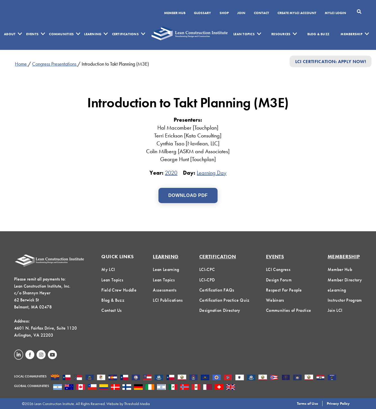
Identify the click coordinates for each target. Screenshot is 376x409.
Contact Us (111, 310)
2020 (171, 172)
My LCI (108, 269)
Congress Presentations (54, 64)
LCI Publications (168, 300)
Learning (92, 34)
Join (241, 13)
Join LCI (335, 310)
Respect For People (284, 290)
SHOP (224, 13)
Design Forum (279, 280)
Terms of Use (307, 403)
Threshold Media (137, 403)
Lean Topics (244, 34)
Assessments (164, 290)
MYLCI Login (335, 13)
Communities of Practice (288, 310)
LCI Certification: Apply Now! (330, 61)
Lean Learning (166, 269)
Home (21, 64)
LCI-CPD (207, 280)
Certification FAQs (216, 290)
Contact (261, 13)
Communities (61, 34)
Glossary (202, 13)
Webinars (275, 300)
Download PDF (188, 195)
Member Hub (174, 13)
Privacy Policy (338, 403)
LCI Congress (278, 269)
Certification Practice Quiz (224, 300)
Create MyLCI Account (296, 13)
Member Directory (345, 280)
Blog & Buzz (318, 34)
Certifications (125, 34)
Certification (217, 256)
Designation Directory (219, 310)
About (9, 34)
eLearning (337, 290)
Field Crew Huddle (118, 290)
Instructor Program (345, 300)
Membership (351, 34)
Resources (280, 34)
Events (32, 34)
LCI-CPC (207, 269)
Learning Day (211, 172)
